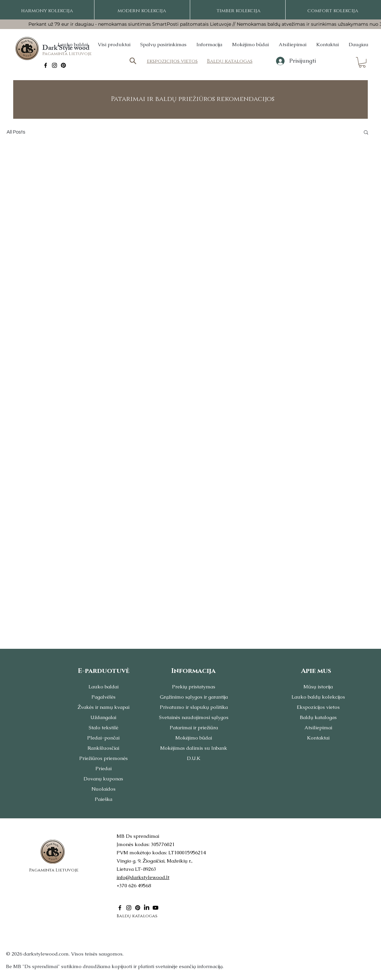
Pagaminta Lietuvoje (67, 54)
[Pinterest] (63, 65)
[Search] (133, 61)
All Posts (16, 132)
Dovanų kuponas (103, 778)
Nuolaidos (103, 789)
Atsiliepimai (318, 727)
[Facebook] (45, 65)
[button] (362, 62)
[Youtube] (155, 907)
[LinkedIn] (146, 907)
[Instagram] (54, 65)
